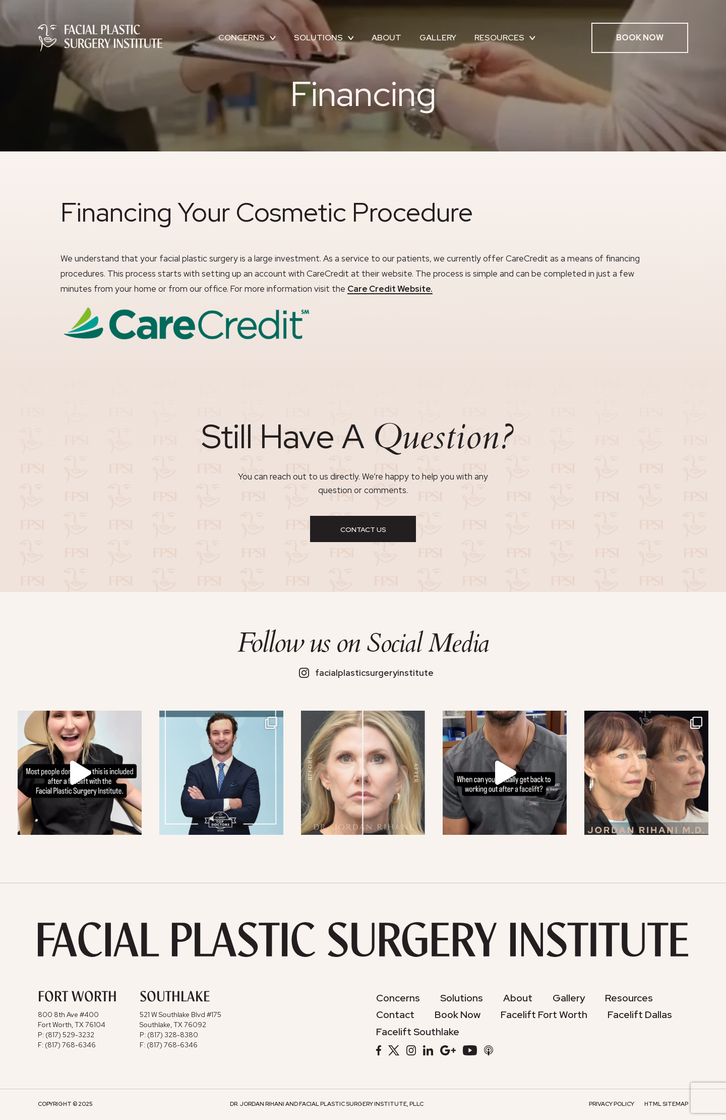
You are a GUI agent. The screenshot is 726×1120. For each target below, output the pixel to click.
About (386, 37)
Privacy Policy (611, 1103)
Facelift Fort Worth (544, 1014)
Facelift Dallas (640, 1014)
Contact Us (363, 529)
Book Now (639, 37)
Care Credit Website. (390, 288)
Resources (504, 37)
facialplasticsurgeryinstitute (366, 672)
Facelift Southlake (417, 1031)
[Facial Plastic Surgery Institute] (100, 37)
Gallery (437, 37)
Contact (395, 1014)
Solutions (324, 37)
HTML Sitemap (666, 1103)
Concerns (247, 37)
